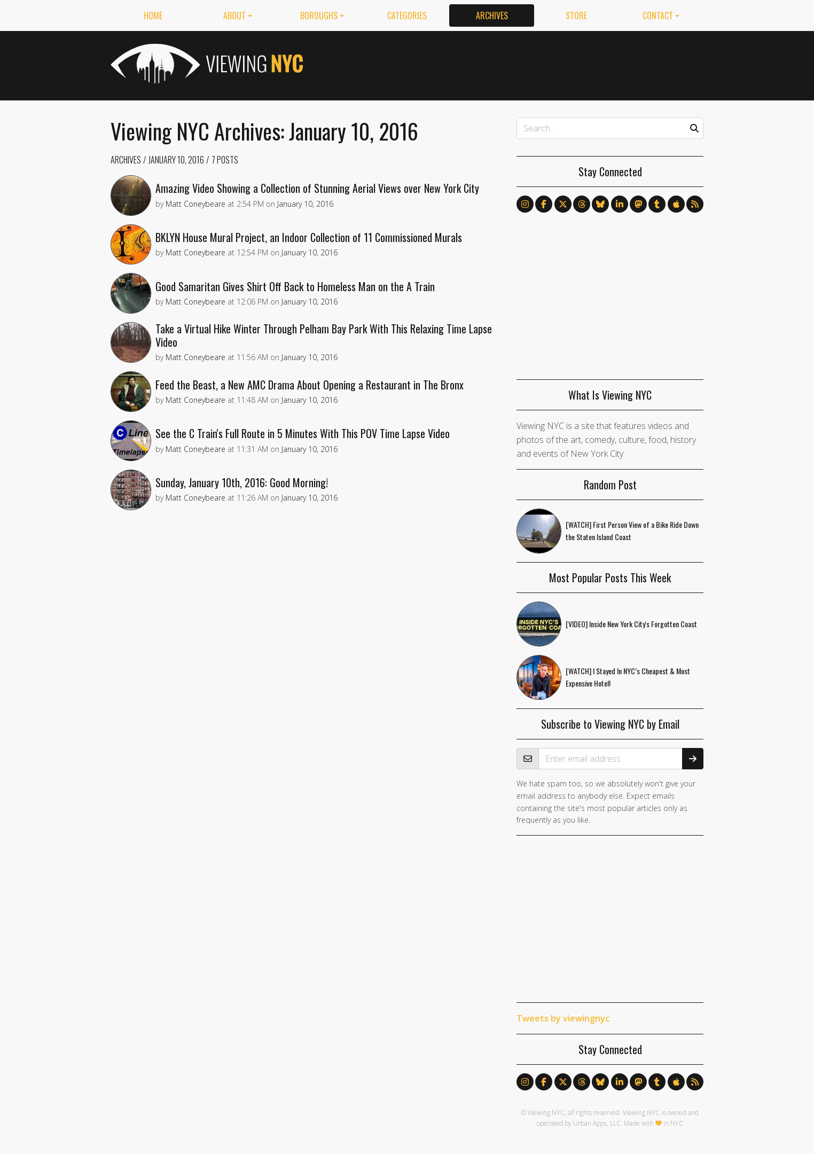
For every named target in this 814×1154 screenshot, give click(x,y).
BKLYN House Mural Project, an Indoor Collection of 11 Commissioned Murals (313, 244)
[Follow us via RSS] (694, 204)
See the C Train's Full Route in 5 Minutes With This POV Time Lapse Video (307, 457)
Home (153, 15)
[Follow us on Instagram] (525, 204)
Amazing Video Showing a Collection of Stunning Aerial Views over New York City (321, 190)
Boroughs (319, 15)
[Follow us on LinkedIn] (619, 204)
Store (576, 15)
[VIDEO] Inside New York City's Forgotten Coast (631, 623)
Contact (658, 15)
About (234, 15)
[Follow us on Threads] (581, 204)
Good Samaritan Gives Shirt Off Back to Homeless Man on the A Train (299, 297)
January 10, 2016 (176, 159)
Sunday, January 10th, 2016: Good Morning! (246, 511)
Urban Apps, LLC (597, 1123)
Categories (407, 15)
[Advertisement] (509, 64)
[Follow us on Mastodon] (638, 204)
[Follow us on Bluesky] (600, 204)
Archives (492, 15)
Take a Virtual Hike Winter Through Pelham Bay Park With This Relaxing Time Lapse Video (328, 350)
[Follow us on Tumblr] (657, 204)
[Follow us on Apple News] (676, 204)
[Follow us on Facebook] (543, 204)
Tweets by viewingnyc (562, 1018)
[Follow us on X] (563, 204)
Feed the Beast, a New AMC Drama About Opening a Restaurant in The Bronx (314, 404)
